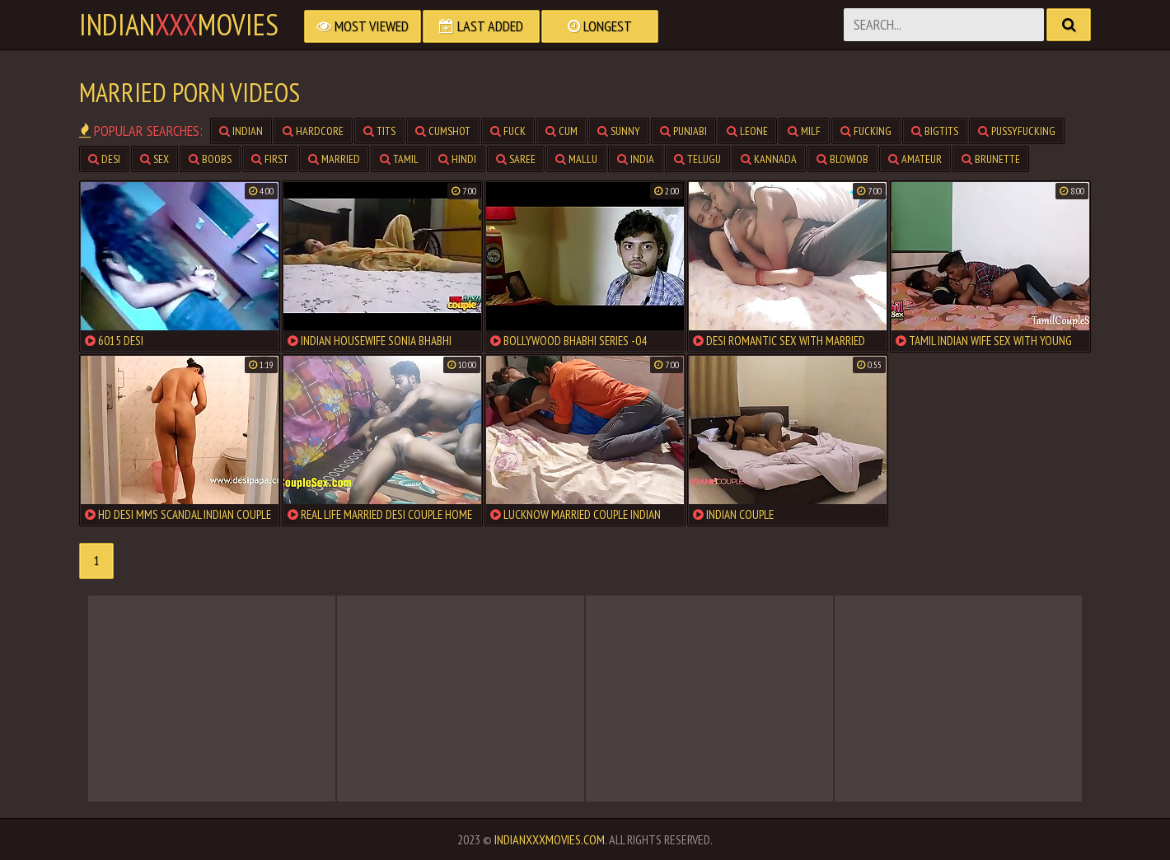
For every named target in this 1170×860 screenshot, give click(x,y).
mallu (576, 159)
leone (747, 131)
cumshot (442, 131)
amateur (915, 159)
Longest (600, 25)
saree (516, 159)
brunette (991, 159)
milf (804, 131)
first (269, 159)
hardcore (313, 131)
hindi (457, 159)
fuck (508, 131)
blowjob (842, 159)
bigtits (934, 131)
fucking (866, 131)
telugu (697, 159)
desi (104, 159)
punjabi (683, 131)
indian (241, 131)
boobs (210, 159)
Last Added (481, 25)
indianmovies (178, 24)
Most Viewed (362, 25)
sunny (618, 131)
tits (379, 131)
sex (154, 159)
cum (561, 131)
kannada (769, 159)
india (635, 159)
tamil (399, 159)
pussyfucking (1016, 131)
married (334, 159)
